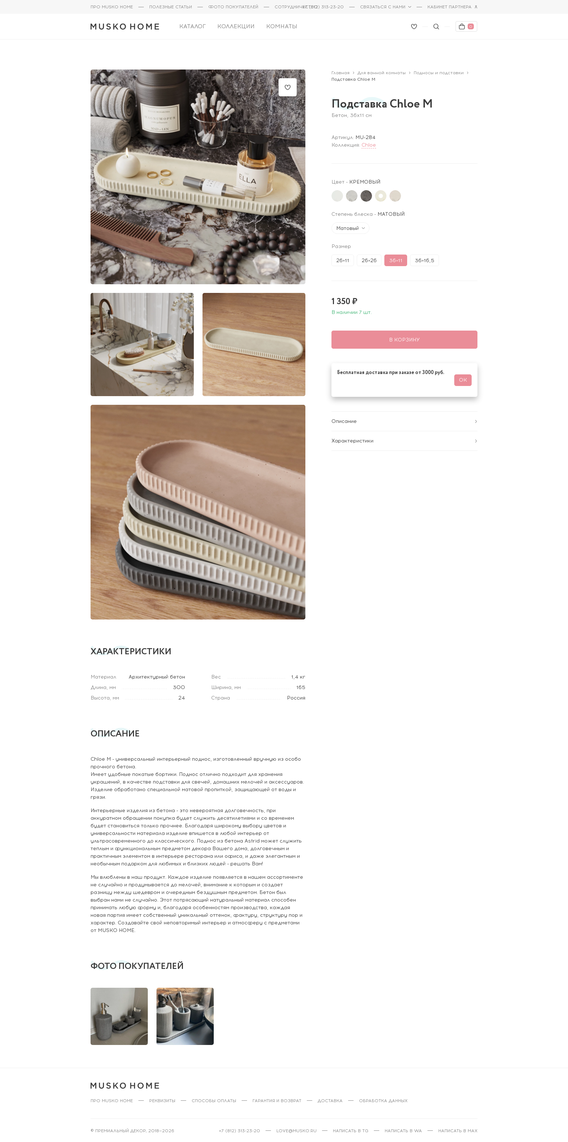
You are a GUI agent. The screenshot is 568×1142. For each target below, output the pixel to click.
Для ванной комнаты (382, 68)
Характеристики (404, 437)
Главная (340, 68)
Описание (404, 417)
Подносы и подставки (439, 68)
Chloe (369, 141)
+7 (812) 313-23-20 (323, 6)
